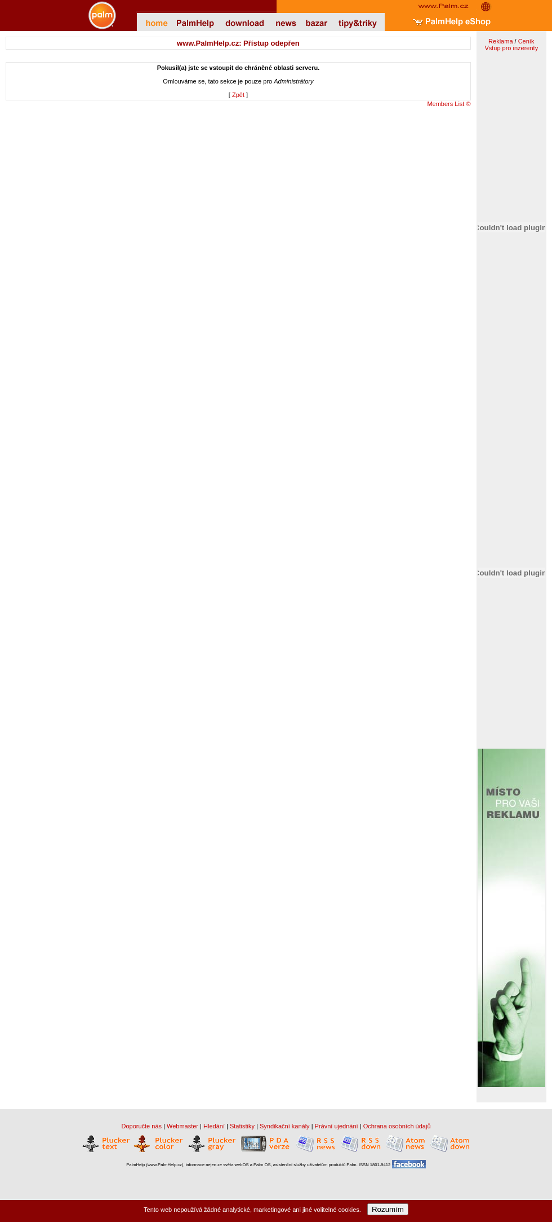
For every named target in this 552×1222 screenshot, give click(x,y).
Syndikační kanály (285, 1126)
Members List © (448, 103)
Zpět (238, 94)
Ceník (526, 41)
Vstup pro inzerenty (511, 48)
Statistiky (242, 1126)
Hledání (214, 1126)
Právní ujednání (336, 1126)
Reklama (500, 41)
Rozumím (388, 1209)
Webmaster (182, 1126)
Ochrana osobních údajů (397, 1126)
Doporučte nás (141, 1126)
